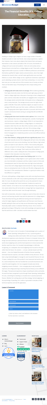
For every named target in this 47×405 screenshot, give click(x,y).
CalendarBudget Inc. (9, 399)
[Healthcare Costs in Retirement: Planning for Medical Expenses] (36, 342)
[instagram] (39, 0)
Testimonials (22, 339)
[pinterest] (42, 0)
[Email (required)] (23, 305)
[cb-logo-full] (10, 4)
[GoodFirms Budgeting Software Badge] (8, 348)
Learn (5, 346)
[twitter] (44, 0)
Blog (5, 343)
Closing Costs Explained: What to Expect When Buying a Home (38, 367)
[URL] (23, 308)
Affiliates (21, 344)
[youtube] (37, 0)
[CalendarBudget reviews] (23, 346)
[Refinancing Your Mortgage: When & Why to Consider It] (36, 376)
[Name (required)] (23, 301)
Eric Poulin (14, 228)
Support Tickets (23, 342)
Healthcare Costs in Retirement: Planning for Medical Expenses (37, 350)
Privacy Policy (12, 400)
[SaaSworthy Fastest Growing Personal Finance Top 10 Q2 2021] (21, 353)
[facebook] (35, 0)
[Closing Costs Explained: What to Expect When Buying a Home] (36, 359)
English (6, 1)
